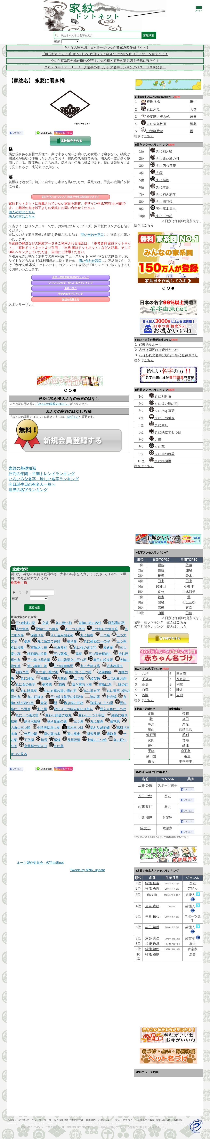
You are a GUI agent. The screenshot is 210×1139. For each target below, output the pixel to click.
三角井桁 (58, 647)
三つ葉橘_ (59, 653)
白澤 (145, 690)
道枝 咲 (152, 895)
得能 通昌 (152, 943)
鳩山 (151, 729)
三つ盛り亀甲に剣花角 (64, 697)
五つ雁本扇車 (163, 209)
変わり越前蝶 (97, 727)
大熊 (193, 109)
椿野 (161, 575)
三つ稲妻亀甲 (61, 666)
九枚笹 (59, 678)
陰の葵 (92, 697)
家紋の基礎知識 (22, 468)
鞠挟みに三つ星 (99, 703)
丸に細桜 (25, 678)
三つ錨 (76, 678)
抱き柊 (69, 641)
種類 (15, 598)
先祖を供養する (70, 299)
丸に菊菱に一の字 (94, 641)
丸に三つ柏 (161, 216)
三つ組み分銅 (114, 678)
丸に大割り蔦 (87, 666)
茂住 (151, 745)
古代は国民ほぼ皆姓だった (158, 350)
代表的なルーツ (150, 344)
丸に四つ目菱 (163, 165)
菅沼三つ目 (72, 727)
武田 (151, 740)
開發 (189, 570)
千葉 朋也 (145, 817)
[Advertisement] (70, 339)
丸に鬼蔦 (94, 721)
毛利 (185, 735)
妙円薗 (151, 756)
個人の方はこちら (22, 212)
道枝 (161, 591)
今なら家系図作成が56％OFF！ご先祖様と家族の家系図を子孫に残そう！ (105, 60)
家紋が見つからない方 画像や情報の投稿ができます (70, 196)
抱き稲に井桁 (71, 703)
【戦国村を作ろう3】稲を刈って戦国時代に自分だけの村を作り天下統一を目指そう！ (105, 54)
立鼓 (43, 623)
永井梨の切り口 (33, 746)
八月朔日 (182, 679)
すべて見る (19, 754)
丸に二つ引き (162, 418)
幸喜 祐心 (152, 916)
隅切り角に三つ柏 (75, 672)
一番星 (186, 756)
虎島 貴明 (152, 906)
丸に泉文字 (89, 690)
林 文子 (145, 828)
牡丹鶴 (109, 697)
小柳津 (189, 586)
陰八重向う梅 (79, 684)
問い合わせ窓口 (92, 234)
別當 (179, 684)
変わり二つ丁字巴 (89, 715)
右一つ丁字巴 (72, 629)
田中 (193, 101)
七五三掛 (188, 602)
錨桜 (59, 684)
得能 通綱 (152, 954)
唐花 (41, 703)
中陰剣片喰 (152, 131)
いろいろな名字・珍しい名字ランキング (70, 282)
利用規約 (91, 1120)
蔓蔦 (25, 641)
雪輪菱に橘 (36, 647)
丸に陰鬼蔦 (26, 690)
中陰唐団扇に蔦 (46, 727)
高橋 (161, 607)
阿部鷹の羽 (114, 623)
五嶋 (179, 695)
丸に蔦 (56, 746)
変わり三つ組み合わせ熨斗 (71, 709)
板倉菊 (105, 647)
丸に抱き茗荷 (163, 194)
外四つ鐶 (28, 733)
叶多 (179, 690)
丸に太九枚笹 (153, 124)
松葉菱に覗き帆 (155, 116)
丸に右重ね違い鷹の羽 (58, 690)
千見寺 (147, 679)
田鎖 (189, 613)
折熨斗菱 (91, 733)
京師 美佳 (152, 938)
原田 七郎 (145, 796)
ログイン (73, 416)
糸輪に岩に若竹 (88, 623)
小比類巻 (188, 591)
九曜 (156, 173)
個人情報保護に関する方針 (68, 1120)
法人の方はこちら (22, 216)
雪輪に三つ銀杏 (44, 629)
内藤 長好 (145, 807)
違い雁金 (71, 733)
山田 (161, 613)
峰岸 (151, 724)
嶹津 (185, 745)
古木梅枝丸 (112, 666)
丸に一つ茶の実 (25, 715)
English (178, 1120)
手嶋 (151, 751)
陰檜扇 (43, 678)
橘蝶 (54, 740)
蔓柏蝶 (44, 684)
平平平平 (185, 761)
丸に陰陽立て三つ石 (69, 660)
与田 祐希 (152, 927)
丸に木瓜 (150, 109)
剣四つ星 (20, 672)
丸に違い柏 (61, 623)
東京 (189, 607)
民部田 (161, 586)
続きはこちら (144, 225)
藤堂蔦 (112, 721)
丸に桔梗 (84, 635)
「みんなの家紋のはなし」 (52, 403)
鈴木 (189, 575)
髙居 (145, 684)
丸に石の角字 (23, 684)
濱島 (193, 124)
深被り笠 (35, 635)
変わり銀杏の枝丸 (56, 715)
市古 (151, 761)
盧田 (185, 719)
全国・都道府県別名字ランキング (70, 277)
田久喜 (181, 674)
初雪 (41, 740)
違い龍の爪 (49, 733)
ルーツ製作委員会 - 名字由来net (40, 862)
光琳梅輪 (102, 672)
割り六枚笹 (29, 721)
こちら (149, 136)
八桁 (145, 674)
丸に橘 (39, 709)
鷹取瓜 (109, 733)
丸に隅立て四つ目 (165, 432)
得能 (161, 565)
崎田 (193, 116)
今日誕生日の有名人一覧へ (32, 484)
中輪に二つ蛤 (94, 740)
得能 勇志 (152, 888)
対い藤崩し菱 (34, 666)
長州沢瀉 (71, 740)
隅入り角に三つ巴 (110, 709)
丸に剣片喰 (161, 151)
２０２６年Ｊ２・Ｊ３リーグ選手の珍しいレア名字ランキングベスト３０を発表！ (105, 67)
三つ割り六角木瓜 (102, 629)
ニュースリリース (41, 1120)
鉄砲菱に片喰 (34, 653)
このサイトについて (18, 1120)
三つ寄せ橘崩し (98, 653)
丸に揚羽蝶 (161, 201)
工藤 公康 (145, 785)
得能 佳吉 (152, 883)
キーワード (20, 592)
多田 (151, 713)
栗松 (185, 724)
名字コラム (70, 288)
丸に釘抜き (33, 697)
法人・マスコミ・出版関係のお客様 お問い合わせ (142, 1120)
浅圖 (145, 695)
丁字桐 (26, 740)
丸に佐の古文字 (83, 647)
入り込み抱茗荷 (59, 635)
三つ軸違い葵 (23, 623)
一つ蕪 (102, 635)
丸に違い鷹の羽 (44, 672)
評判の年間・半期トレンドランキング (42, 473)
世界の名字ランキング (70, 293)
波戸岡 (151, 735)
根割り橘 (153, 101)
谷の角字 (20, 629)
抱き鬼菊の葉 (54, 721)
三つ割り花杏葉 (36, 660)
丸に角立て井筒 (46, 641)
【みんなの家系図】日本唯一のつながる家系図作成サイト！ (105, 47)
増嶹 (185, 740)
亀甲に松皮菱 (100, 660)
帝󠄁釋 (185, 713)
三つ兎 (76, 721)
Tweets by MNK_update (87, 870)
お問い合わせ (105, 1120)
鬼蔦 (76, 653)
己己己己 (185, 729)
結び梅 (92, 678)
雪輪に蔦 (103, 684)
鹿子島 (186, 751)
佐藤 (189, 565)
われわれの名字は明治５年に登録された (168, 355)
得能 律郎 (152, 949)
